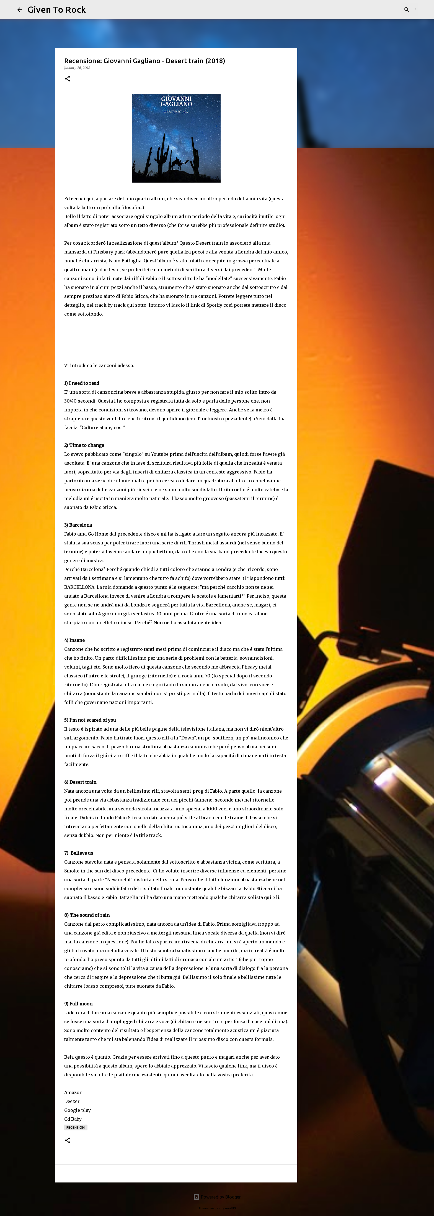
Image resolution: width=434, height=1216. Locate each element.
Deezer (72, 1101)
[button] (67, 79)
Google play (77, 1110)
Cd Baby (73, 1119)
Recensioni (75, 1127)
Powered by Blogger (217, 1196)
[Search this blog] (389, 9)
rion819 (230, 1208)
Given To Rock (56, 9)
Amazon (73, 1092)
